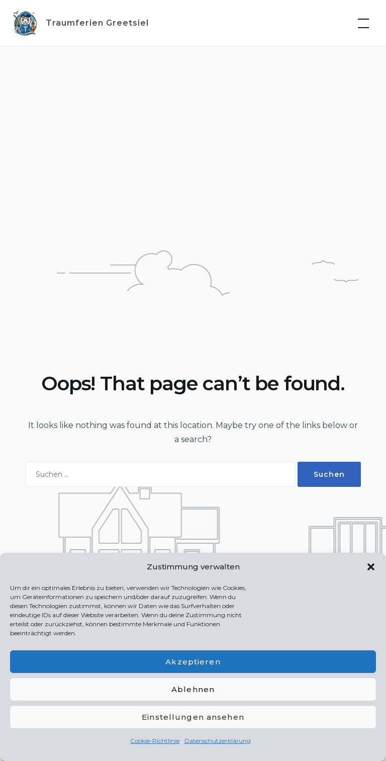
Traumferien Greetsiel (97, 23)
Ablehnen (193, 689)
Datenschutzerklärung (217, 740)
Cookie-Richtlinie (154, 740)
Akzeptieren (192, 661)
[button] (371, 567)
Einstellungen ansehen (193, 717)
